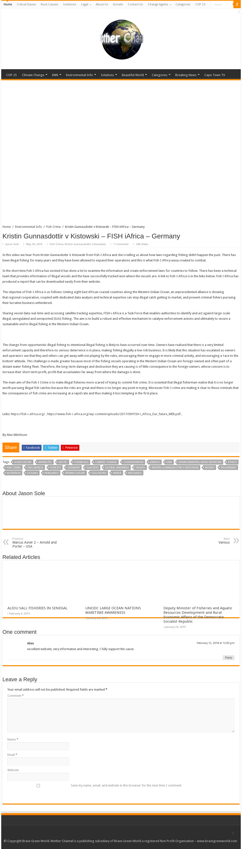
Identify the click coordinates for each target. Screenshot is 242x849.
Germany (73, 467)
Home (8, 4)
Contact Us (135, 4)
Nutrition (14, 473)
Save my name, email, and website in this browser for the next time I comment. (126, 785)
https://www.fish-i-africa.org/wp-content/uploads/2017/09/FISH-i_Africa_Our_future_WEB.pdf (114, 414)
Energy (155, 462)
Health (140, 467)
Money (209, 467)
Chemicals (81, 462)
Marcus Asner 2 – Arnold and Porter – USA (37, 542)
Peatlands (51, 473)
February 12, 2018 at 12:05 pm (216, 643)
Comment (15, 696)
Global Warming (117, 467)
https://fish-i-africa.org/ (28, 414)
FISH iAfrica (35, 467)
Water (117, 473)
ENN (55, 75)
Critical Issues (26, 4)
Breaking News (186, 75)
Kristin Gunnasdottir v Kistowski (85, 244)
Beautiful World (133, 75)
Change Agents (158, 4)
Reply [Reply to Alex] (228, 657)
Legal (84, 4)
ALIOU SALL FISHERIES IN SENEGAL (37, 608)
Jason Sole (12, 244)
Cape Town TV (214, 75)
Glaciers (93, 467)
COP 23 (200, 4)
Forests (55, 467)
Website (13, 770)
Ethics (232, 462)
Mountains (228, 467)
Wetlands (135, 473)
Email (12, 755)
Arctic (63, 462)
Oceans (32, 473)
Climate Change (33, 75)
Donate (118, 4)
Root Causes (49, 4)
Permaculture (75, 473)
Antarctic (45, 462)
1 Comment (121, 244)
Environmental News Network (200, 462)
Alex (30, 643)
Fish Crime (53, 227)
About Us (102, 4)
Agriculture (23, 462)
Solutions (69, 4)
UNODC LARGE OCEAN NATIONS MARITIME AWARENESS (113, 610)
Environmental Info (79, 75)
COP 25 (11, 75)
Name (12, 739)
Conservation (133, 462)
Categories (183, 4)
